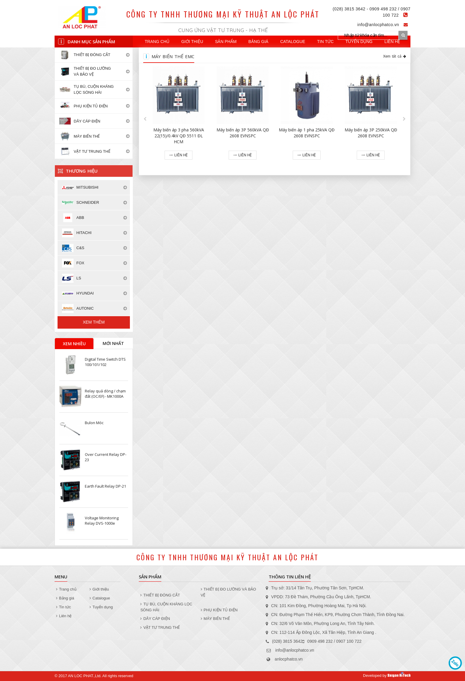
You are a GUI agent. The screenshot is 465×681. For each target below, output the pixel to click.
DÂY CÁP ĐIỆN (155, 618)
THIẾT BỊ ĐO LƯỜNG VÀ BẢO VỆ (228, 592)
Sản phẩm (225, 41)
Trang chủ (157, 41)
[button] (145, 119)
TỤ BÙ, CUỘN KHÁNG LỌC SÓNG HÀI (166, 607)
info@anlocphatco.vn (378, 24)
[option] (178, 119)
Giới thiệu (192, 41)
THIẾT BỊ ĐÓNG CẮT (160, 595)
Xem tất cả (394, 56)
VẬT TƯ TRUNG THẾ (160, 627)
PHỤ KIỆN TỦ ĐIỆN (219, 610)
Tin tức (325, 41)
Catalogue (292, 41)
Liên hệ (392, 41)
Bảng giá (258, 41)
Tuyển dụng (358, 41)
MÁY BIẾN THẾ (215, 618)
